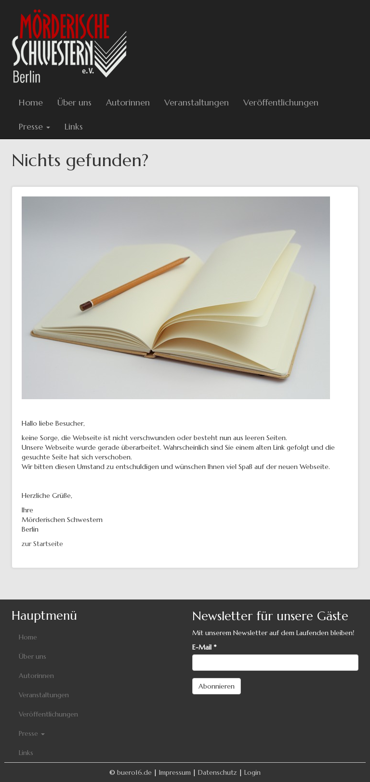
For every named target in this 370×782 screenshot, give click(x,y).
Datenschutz (217, 772)
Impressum (175, 772)
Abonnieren (216, 686)
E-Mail (204, 647)
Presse (34, 126)
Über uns (74, 102)
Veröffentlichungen (280, 102)
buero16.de (134, 772)
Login (252, 772)
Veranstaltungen (196, 102)
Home (31, 102)
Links (74, 126)
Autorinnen (128, 102)
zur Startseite (42, 543)
